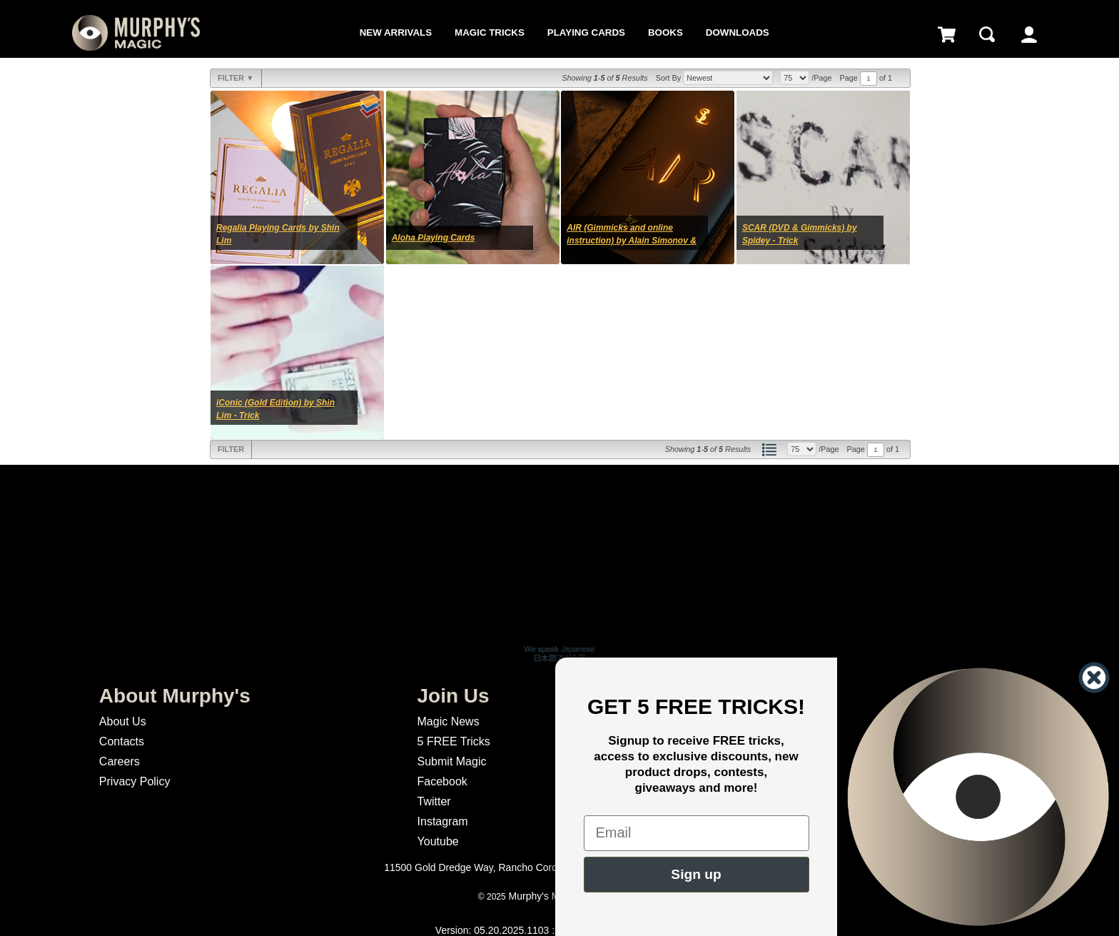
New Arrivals (396, 32)
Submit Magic (452, 761)
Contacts (121, 741)
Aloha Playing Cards (433, 238)
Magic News (448, 721)
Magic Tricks (490, 32)
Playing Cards (586, 32)
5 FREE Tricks (453, 741)
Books (665, 32)
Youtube (438, 841)
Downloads (737, 32)
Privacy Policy (135, 781)
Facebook (442, 781)
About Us (122, 721)
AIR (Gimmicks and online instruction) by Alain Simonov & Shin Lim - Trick (632, 240)
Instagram (442, 821)
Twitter (434, 801)
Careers (119, 761)
